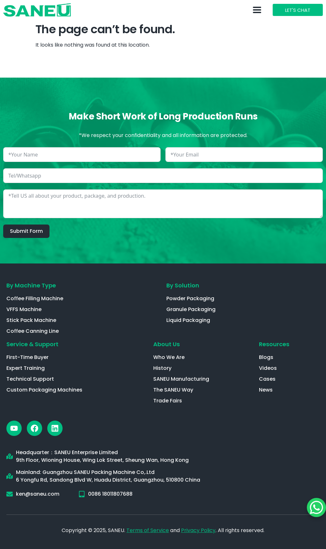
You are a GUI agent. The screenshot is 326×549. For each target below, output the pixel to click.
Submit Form (26, 231)
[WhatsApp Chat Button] (316, 507)
